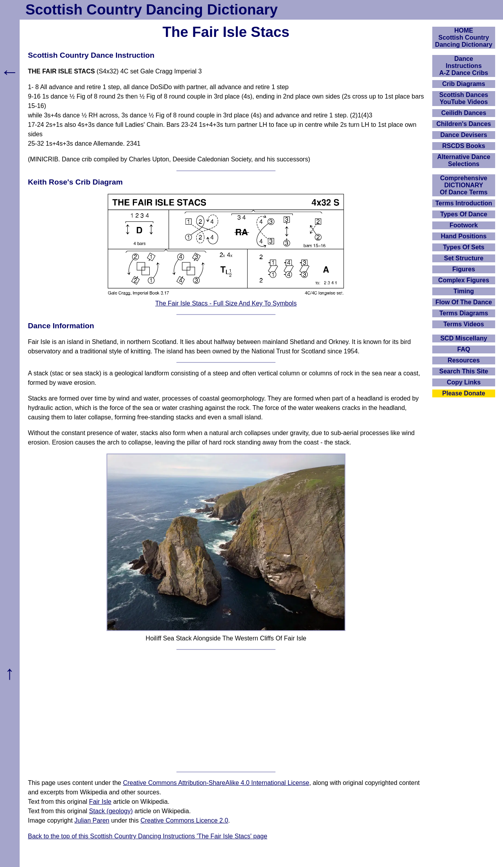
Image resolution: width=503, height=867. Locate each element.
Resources (464, 360)
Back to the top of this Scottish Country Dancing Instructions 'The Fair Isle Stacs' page (147, 836)
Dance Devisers (463, 135)
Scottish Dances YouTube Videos (463, 98)
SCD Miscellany (463, 338)
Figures (463, 269)
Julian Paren (91, 820)
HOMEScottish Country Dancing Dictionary (463, 37)
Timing (463, 291)
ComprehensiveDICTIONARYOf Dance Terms (464, 185)
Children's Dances (464, 124)
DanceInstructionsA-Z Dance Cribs (463, 65)
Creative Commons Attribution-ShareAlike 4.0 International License (216, 782)
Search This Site (463, 371)
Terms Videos (463, 324)
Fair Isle (100, 801)
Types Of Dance (463, 214)
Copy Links (464, 382)
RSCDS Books (463, 146)
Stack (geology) (111, 811)
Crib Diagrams (463, 83)
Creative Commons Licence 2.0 (184, 820)
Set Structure (463, 258)
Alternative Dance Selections (463, 160)
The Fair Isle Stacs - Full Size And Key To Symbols (226, 303)
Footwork (464, 225)
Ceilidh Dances (463, 113)
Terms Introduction (463, 203)
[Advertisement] (226, 711)
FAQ (463, 349)
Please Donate (463, 393)
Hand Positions (463, 236)
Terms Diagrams (463, 313)
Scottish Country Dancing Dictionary (152, 10)
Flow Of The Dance (463, 302)
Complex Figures (463, 280)
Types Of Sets (464, 247)
